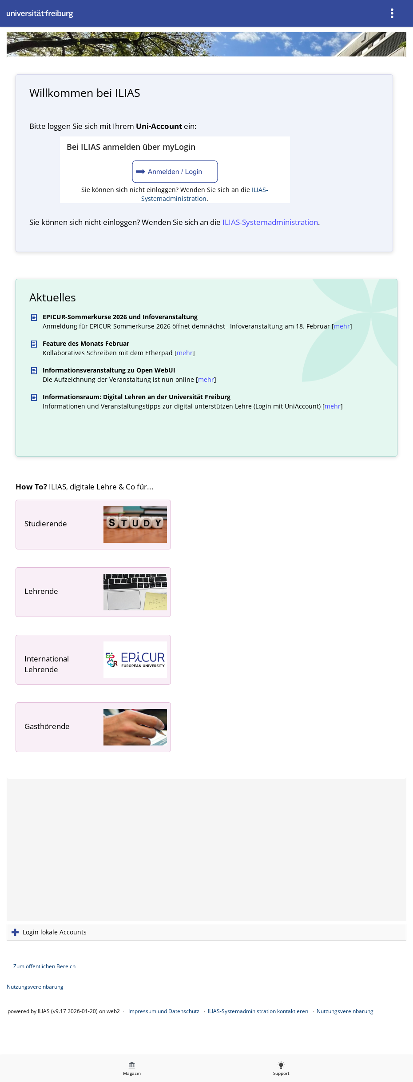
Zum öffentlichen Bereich (44, 966)
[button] (206, 932)
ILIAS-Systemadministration (204, 194)
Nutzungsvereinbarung (35, 986)
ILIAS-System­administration (270, 222)
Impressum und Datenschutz (163, 1011)
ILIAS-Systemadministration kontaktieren (258, 1011)
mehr (342, 326)
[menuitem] (393, 13)
